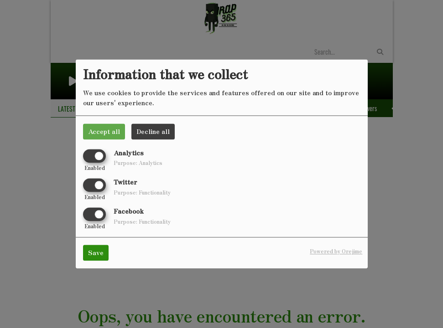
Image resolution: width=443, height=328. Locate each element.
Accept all (104, 131)
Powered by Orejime (336, 251)
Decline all (153, 131)
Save (96, 252)
